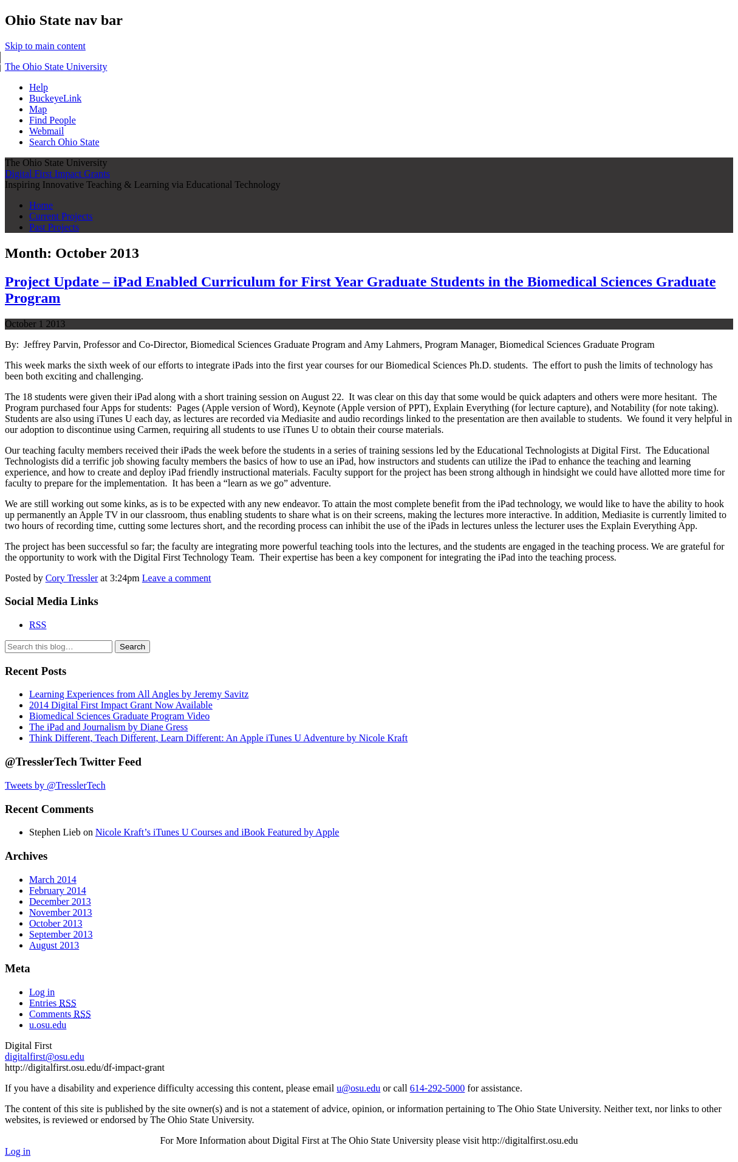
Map (38, 109)
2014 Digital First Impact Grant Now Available (121, 705)
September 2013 (60, 934)
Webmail (46, 131)
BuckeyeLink (55, 98)
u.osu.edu (47, 1025)
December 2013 (60, 901)
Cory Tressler (72, 578)
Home (41, 205)
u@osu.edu (358, 1088)
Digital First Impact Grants (57, 173)
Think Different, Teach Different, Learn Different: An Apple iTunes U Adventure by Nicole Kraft (218, 738)
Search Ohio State (64, 142)
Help (38, 87)
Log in (42, 992)
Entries (53, 1003)
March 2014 (53, 879)
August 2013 (54, 945)
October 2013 (56, 923)
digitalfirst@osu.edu (44, 1056)
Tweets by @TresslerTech (55, 785)
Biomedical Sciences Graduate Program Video (119, 716)
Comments (60, 1014)
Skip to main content (45, 46)
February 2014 (57, 890)
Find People (52, 120)
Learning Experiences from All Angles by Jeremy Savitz (138, 694)
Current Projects (60, 216)
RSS (37, 625)
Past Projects (54, 227)
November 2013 (60, 912)
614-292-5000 (437, 1088)
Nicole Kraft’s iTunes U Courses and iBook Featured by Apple (217, 832)
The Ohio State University (56, 66)
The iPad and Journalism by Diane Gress (108, 727)
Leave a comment (176, 578)
